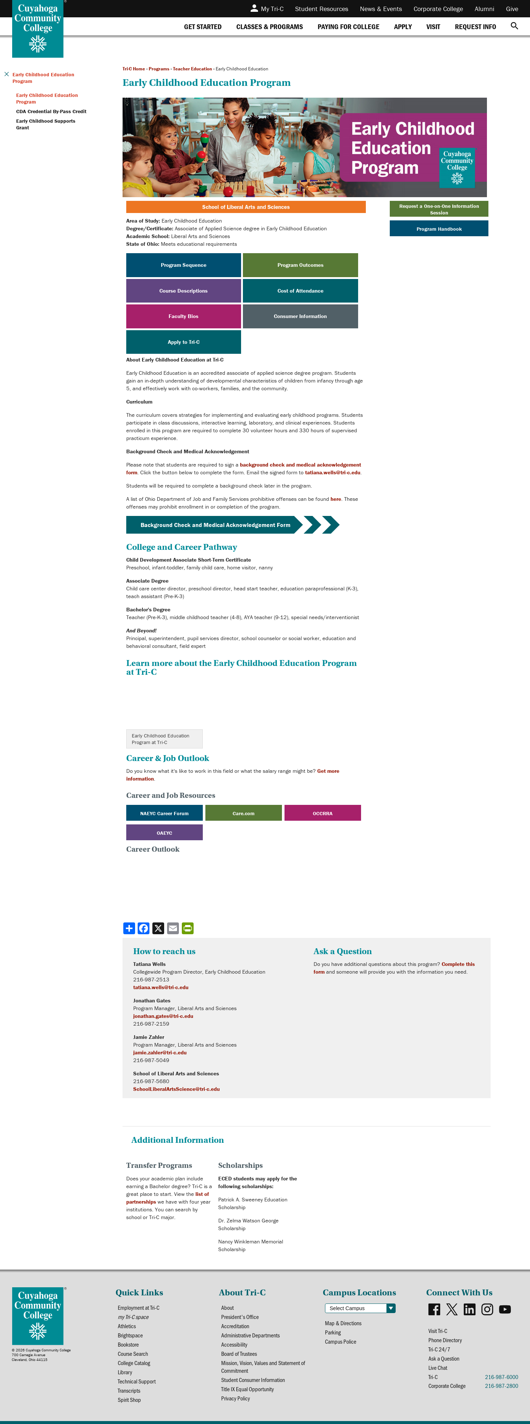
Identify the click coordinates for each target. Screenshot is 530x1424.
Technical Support (137, 1381)
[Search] (515, 26)
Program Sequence (183, 264)
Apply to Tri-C (183, 341)
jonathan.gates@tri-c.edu (163, 1015)
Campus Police (340, 1341)
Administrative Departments (250, 1335)
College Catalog (134, 1363)
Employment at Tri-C (138, 1307)
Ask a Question (443, 1358)
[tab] (203, 26)
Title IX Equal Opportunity (247, 1389)
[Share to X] (159, 928)
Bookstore (128, 1344)
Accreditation (235, 1326)
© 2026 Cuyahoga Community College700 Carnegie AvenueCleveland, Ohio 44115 (41, 1355)
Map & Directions (343, 1323)
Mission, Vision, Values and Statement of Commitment (263, 1366)
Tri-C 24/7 (439, 1349)
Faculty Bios (183, 316)
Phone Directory (445, 1340)
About (227, 1307)
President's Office (240, 1316)
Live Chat (437, 1367)
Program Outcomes (301, 264)
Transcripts (129, 1390)
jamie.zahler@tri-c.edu (160, 1052)
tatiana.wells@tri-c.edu (332, 472)
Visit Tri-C (437, 1330)
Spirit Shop (129, 1399)
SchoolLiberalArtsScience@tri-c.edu (176, 1088)
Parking (333, 1332)
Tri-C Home (134, 69)
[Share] (129, 928)
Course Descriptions (183, 290)
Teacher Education (192, 69)
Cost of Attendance (301, 290)
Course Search (133, 1353)
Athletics (127, 1326)
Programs (159, 69)
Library (125, 1372)
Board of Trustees (239, 1353)
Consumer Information (300, 316)
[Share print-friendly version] (188, 928)
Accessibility (234, 1344)
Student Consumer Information (253, 1379)
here (336, 498)
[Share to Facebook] (144, 928)
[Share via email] (173, 928)
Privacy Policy (235, 1398)
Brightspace (130, 1335)
